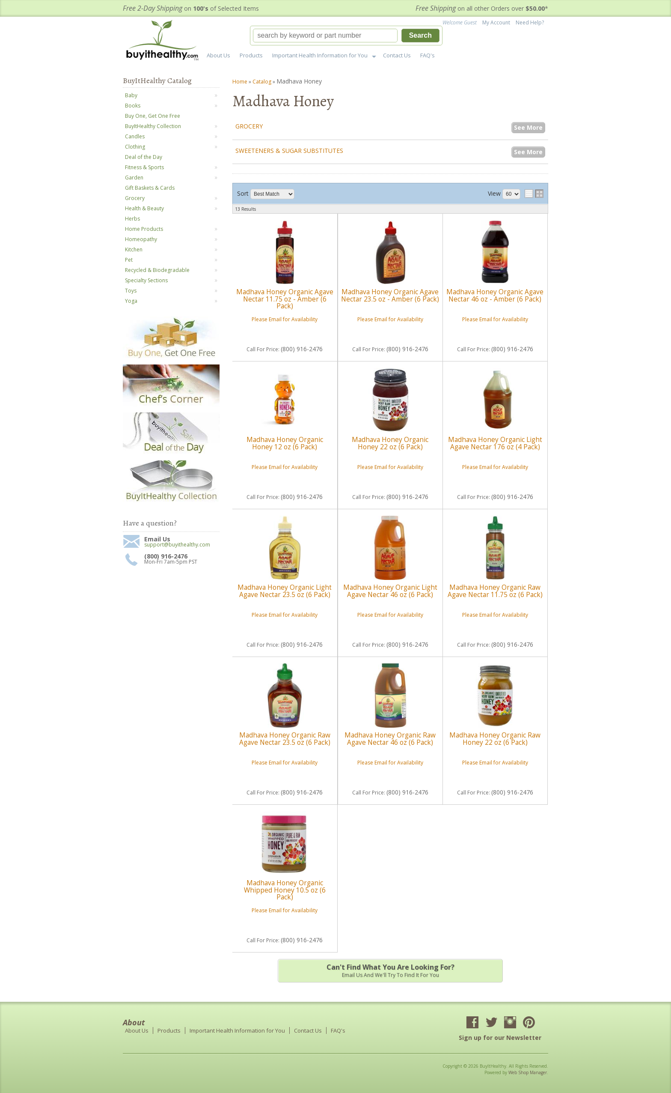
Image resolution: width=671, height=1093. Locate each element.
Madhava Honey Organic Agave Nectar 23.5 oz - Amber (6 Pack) (390, 295)
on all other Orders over (482, 8)
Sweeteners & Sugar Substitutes (289, 150)
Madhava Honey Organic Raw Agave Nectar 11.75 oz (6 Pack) (495, 591)
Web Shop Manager (527, 1072)
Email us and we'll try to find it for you (390, 970)
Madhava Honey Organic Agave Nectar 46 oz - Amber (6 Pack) (494, 295)
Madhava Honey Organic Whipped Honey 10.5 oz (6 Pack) (285, 890)
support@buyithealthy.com (177, 544)
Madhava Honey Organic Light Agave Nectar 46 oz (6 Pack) (390, 591)
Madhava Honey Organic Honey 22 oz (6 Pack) (390, 443)
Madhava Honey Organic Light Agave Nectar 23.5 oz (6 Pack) (285, 591)
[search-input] (325, 36)
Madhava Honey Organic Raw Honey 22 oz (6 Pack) (494, 739)
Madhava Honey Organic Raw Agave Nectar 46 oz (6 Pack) (390, 739)
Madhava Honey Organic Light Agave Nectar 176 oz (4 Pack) (495, 443)
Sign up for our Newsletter (500, 1037)
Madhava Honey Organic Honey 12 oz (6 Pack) (284, 443)
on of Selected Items (191, 8)
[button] (346, 35)
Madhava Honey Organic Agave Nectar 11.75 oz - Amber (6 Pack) (284, 299)
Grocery (249, 126)
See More (528, 127)
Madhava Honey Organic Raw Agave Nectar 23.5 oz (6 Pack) (284, 739)
